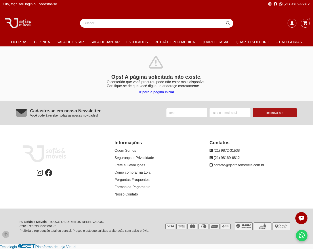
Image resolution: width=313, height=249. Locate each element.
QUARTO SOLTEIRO (252, 42)
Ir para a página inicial (156, 92)
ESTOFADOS (137, 42)
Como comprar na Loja (133, 172)
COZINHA (42, 42)
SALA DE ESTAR (70, 42)
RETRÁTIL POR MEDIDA (175, 42)
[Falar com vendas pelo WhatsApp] (301, 235)
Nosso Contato (126, 194)
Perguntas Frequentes (132, 180)
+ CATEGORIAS (289, 42)
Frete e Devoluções (130, 165)
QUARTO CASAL (215, 42)
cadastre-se (47, 4)
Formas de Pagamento (133, 187)
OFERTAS (19, 42)
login (29, 4)
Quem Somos (125, 150)
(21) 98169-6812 (294, 4)
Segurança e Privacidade (134, 158)
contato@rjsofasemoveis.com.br (237, 165)
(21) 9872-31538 (225, 150)
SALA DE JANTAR (105, 42)
